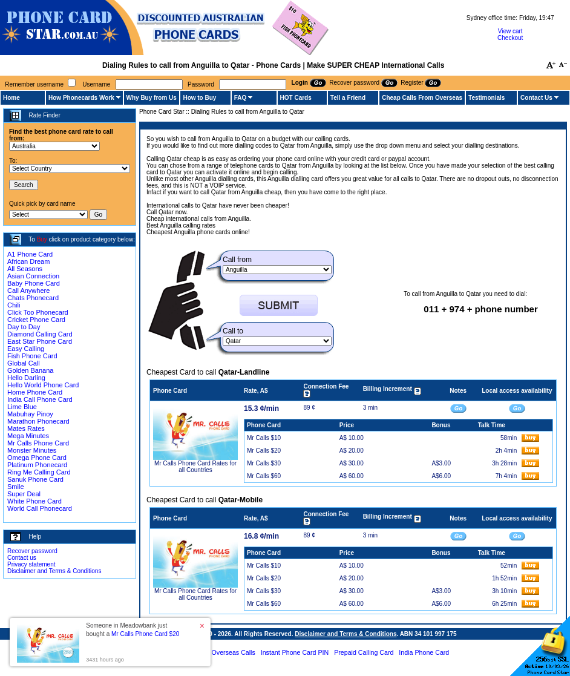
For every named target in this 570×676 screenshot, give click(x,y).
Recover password (32, 551)
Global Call (23, 363)
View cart (510, 31)
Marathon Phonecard (38, 421)
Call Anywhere (28, 290)
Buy (42, 239)
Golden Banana (30, 370)
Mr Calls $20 (264, 450)
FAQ (240, 97)
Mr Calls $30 (264, 463)
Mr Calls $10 (264, 438)
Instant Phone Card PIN (295, 652)
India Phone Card (424, 652)
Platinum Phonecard (37, 464)
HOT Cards (296, 97)
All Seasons (24, 268)
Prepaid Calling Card (363, 652)
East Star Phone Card (39, 341)
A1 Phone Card (30, 254)
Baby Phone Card (33, 283)
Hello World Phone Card (43, 385)
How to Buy (199, 97)
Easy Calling (25, 348)
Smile (15, 486)
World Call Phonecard (39, 508)
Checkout (510, 37)
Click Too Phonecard (37, 312)
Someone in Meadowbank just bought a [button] (132, 629)
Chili (13, 305)
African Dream (28, 261)
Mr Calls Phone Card (38, 443)
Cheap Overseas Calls (223, 652)
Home (11, 97)
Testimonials (486, 97)
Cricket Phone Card (36, 319)
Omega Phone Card (37, 457)
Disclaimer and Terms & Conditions (54, 571)
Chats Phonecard (33, 297)
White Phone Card (34, 501)
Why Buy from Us (151, 97)
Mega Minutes (28, 435)
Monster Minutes (31, 450)
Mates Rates (26, 428)
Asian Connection (33, 276)
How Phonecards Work (81, 97)
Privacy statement (31, 564)
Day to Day (23, 326)
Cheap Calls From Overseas (422, 97)
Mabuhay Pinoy (30, 414)
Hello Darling (26, 377)
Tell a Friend (347, 97)
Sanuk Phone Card (35, 479)
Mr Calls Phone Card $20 (145, 634)
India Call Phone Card (40, 399)
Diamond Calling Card (40, 334)
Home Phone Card (34, 392)
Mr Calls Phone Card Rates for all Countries (195, 466)
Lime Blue (22, 406)
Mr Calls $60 (264, 476)
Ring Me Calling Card (39, 472)
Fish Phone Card (32, 355)
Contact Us (536, 97)
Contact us (21, 557)
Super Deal (24, 493)
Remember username (34, 84)
